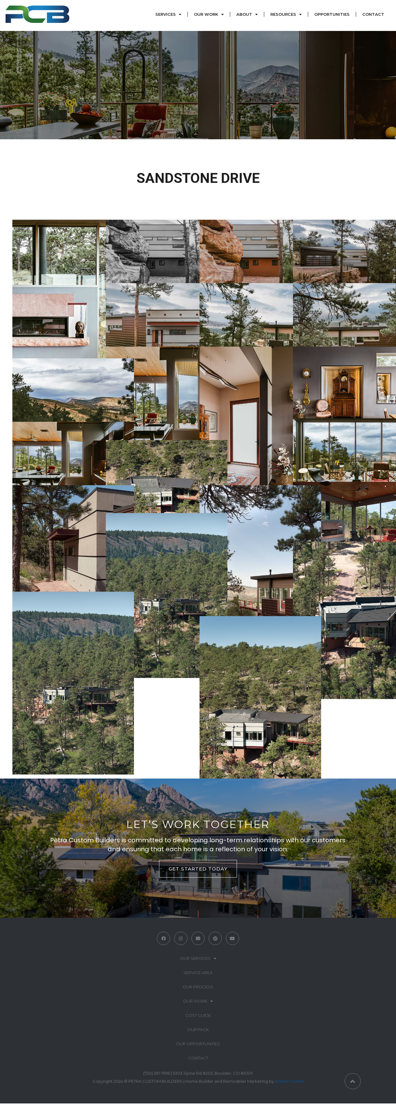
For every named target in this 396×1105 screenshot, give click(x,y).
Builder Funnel (289, 1082)
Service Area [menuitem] (198, 974)
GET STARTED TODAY (198, 868)
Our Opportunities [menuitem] (198, 1045)
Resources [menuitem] (282, 15)
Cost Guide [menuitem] (198, 1016)
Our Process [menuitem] (198, 988)
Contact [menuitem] (373, 15)
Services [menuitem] (165, 15)
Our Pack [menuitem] (198, 1031)
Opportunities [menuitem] (331, 15)
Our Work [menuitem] (205, 15)
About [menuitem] (244, 15)
